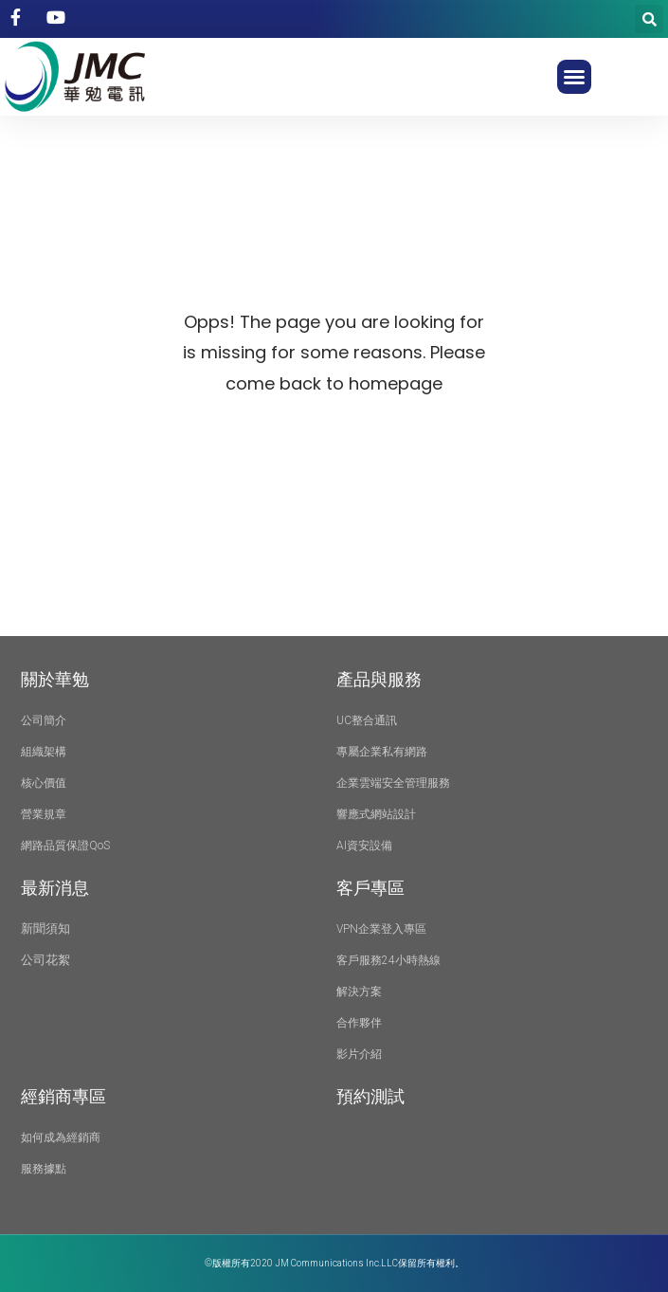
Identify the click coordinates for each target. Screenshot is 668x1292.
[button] (574, 77)
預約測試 (370, 1096)
